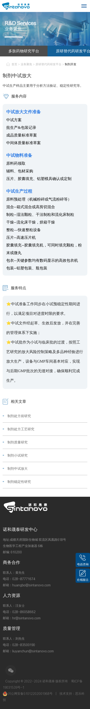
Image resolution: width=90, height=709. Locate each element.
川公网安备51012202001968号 (28, 694)
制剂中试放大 (17, 468)
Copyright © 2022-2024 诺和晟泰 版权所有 (36, 681)
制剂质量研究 (17, 442)
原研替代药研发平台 (48, 64)
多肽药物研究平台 (23, 51)
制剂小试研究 (17, 455)
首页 (14, 64)
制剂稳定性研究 (19, 482)
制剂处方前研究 (19, 416)
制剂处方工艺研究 (20, 429)
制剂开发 (70, 64)
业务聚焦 (26, 64)
